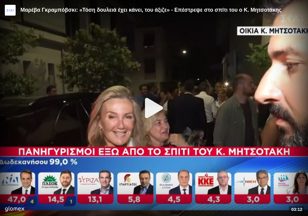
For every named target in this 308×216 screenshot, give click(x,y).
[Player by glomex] (14, 209)
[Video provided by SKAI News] (10, 10)
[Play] (154, 108)
